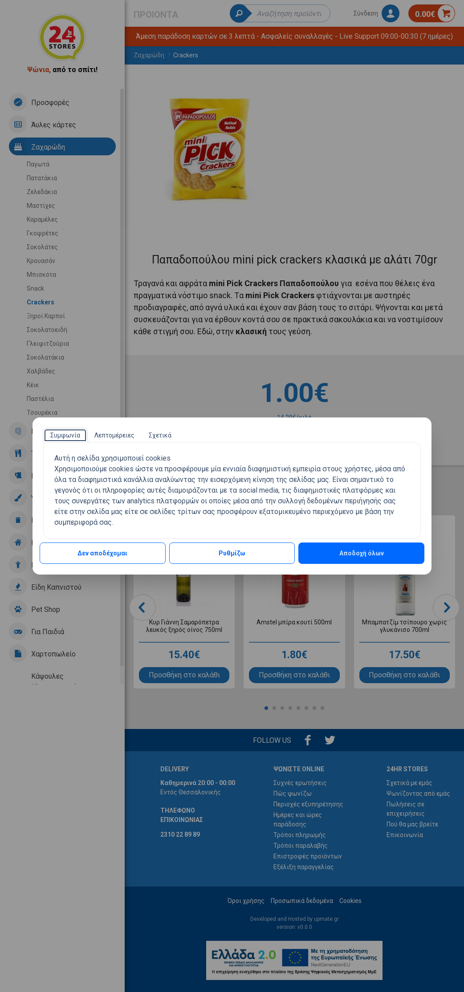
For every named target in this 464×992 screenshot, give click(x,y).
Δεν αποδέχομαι (102, 553)
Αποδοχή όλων (361, 553)
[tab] (65, 435)
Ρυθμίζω (232, 553)
